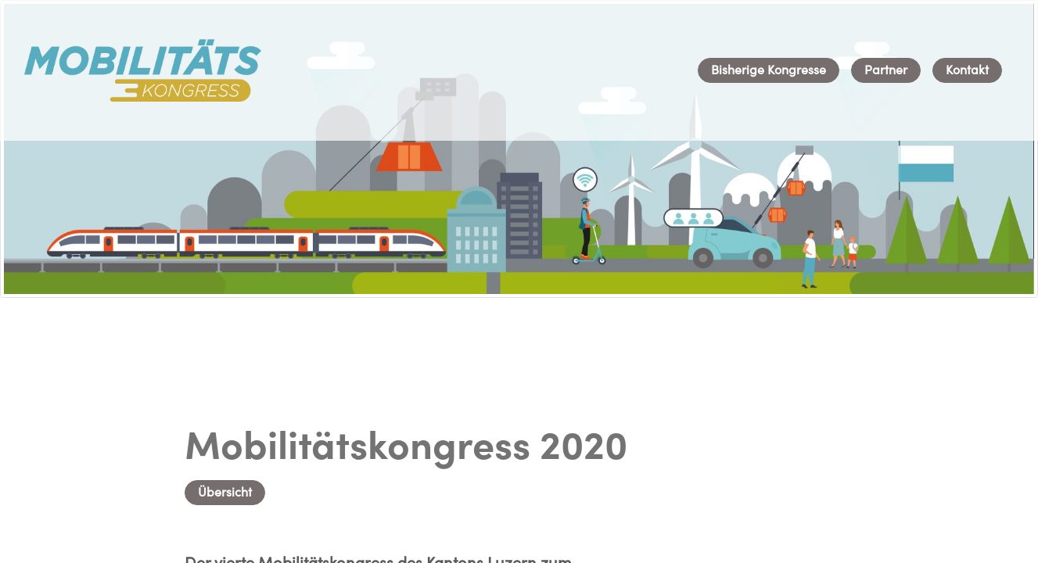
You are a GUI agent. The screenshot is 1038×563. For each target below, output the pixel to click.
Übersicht (225, 493)
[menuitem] (768, 70)
